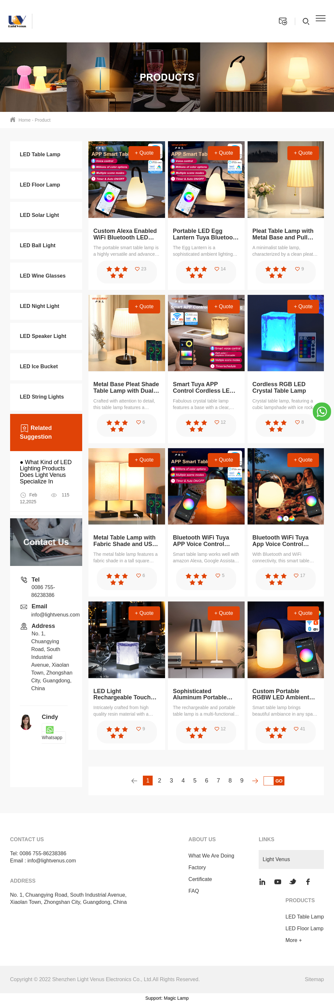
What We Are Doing (211, 856)
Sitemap (314, 979)
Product (43, 120)
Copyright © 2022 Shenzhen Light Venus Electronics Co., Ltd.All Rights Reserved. (105, 979)
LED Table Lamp (304, 916)
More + (293, 940)
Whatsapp (52, 733)
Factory (196, 867)
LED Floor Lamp (304, 928)
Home (25, 120)
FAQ (193, 891)
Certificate (199, 879)
